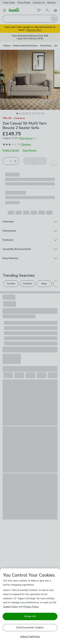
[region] (30, 605)
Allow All (30, 616)
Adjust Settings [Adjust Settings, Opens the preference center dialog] (30, 636)
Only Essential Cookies (30, 627)
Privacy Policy (31, 606)
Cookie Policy (10, 606)
